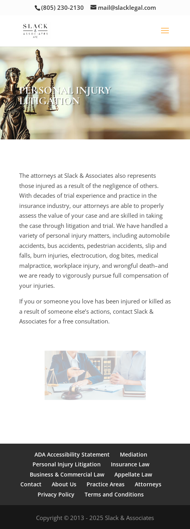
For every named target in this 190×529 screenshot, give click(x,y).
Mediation (133, 454)
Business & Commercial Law (67, 474)
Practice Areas (106, 484)
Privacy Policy (56, 494)
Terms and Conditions (114, 494)
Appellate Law (133, 474)
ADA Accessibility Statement (72, 454)
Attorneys (148, 484)
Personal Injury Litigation (67, 464)
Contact (31, 484)
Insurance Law (130, 464)
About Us (64, 484)
